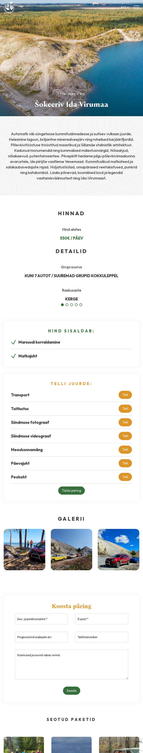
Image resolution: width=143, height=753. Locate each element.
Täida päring (71, 490)
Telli (125, 395)
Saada (71, 690)
